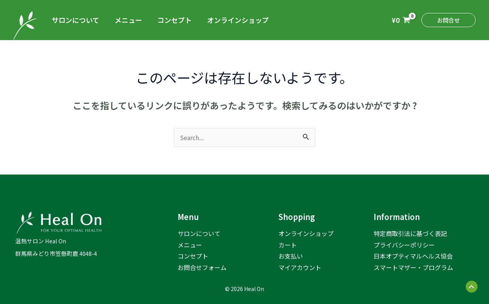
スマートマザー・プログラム (413, 267)
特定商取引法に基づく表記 (410, 233)
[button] (448, 20)
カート (288, 244)
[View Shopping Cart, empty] (401, 20)
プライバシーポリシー (404, 244)
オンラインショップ (238, 20)
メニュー (128, 20)
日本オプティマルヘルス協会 (413, 255)
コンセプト (174, 20)
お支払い (291, 255)
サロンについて (75, 20)
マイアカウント (300, 267)
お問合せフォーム (202, 267)
